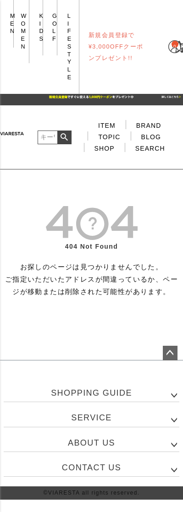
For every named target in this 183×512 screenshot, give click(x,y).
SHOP (104, 148)
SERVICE (91, 417)
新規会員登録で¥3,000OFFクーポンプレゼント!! (116, 46)
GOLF (54, 27)
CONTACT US (91, 467)
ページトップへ (170, 353)
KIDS (41, 27)
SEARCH (150, 148)
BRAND (148, 125)
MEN (13, 23)
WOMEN (24, 31)
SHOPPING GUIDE (91, 393)
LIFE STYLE (69, 47)
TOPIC (109, 137)
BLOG (151, 137)
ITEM (107, 125)
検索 (64, 137)
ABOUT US (91, 442)
